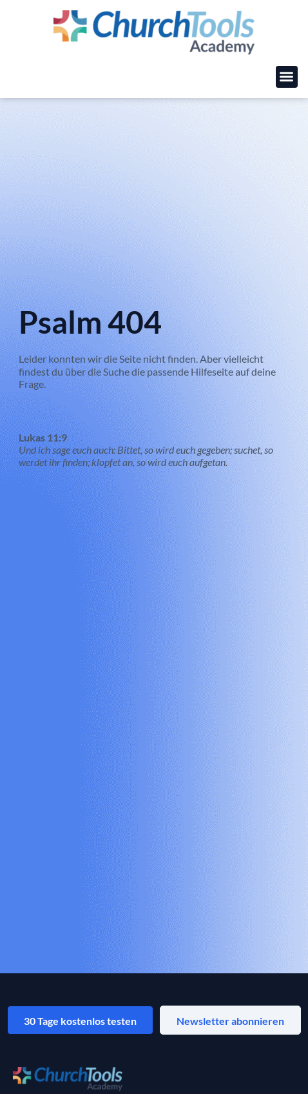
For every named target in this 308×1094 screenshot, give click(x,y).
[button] (287, 77)
